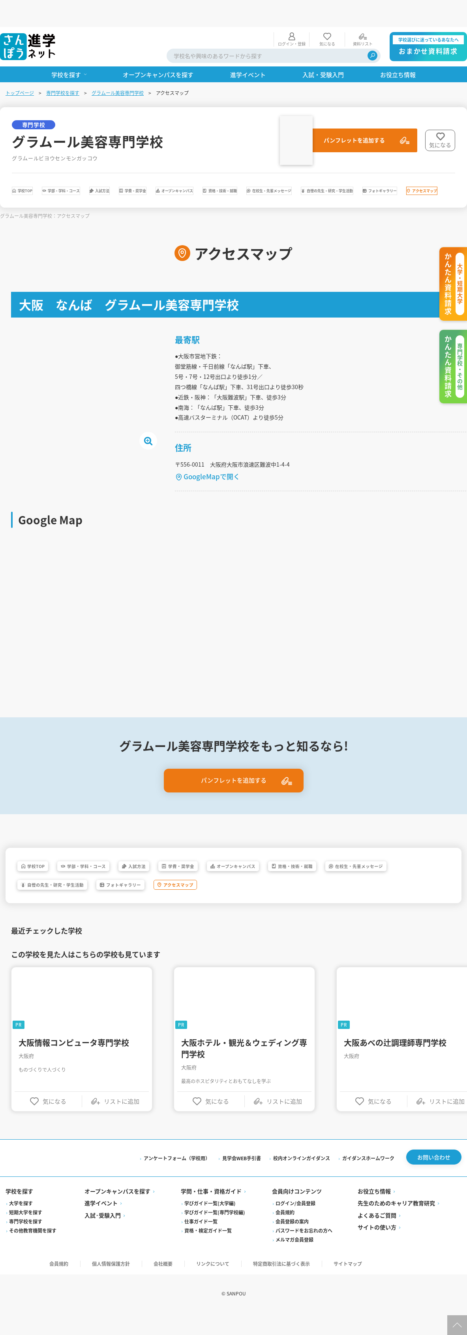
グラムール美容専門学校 (118, 65)
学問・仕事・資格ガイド (211, 1212)
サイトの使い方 (376, 1248)
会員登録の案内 (292, 1242)
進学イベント (101, 1224)
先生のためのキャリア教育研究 (396, 1224)
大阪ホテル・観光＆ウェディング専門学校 (246, 1065)
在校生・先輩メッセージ (60, 187)
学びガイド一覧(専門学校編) (215, 1233)
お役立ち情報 (373, 1212)
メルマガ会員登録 (294, 1260)
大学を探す (22, 1224)
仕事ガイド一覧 (201, 1242)
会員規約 (285, 1233)
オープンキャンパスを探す (118, 1212)
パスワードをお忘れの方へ (304, 1251)
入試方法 (177, 166)
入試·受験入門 (103, 1236)
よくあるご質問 (376, 1236)
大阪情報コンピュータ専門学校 (75, 1059)
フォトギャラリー (259, 187)
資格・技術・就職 (394, 166)
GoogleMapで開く (213, 487)
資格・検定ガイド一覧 (208, 1251)
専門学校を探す (63, 65)
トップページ (20, 65)
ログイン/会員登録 (295, 1224)
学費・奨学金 (237, 166)
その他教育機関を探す (33, 1251)
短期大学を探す (26, 1233)
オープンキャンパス (313, 166)
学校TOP (38, 166)
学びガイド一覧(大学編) (210, 1224)
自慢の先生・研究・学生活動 (165, 187)
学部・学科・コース (108, 166)
